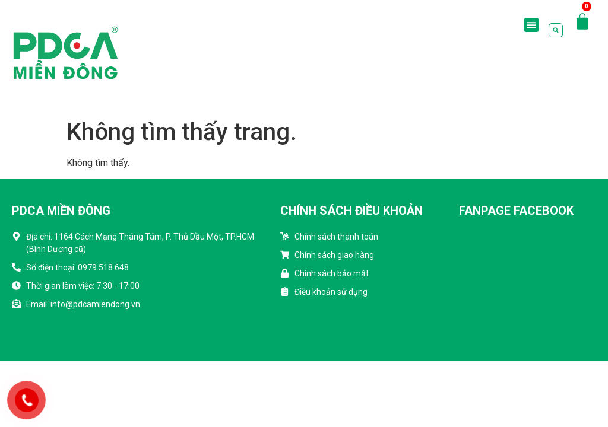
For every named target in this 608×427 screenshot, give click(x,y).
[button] (531, 25)
